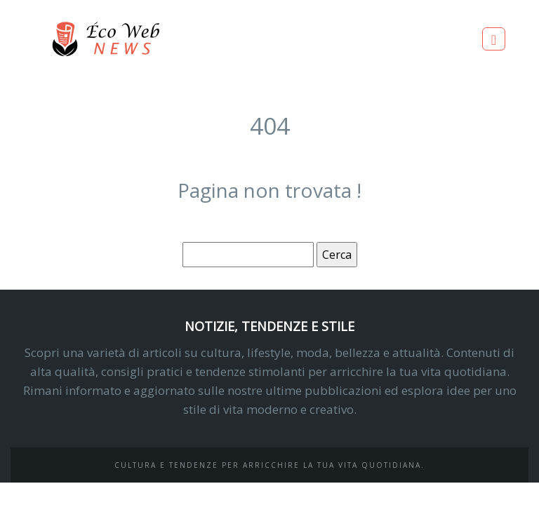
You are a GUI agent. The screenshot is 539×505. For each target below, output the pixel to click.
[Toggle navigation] (493, 38)
